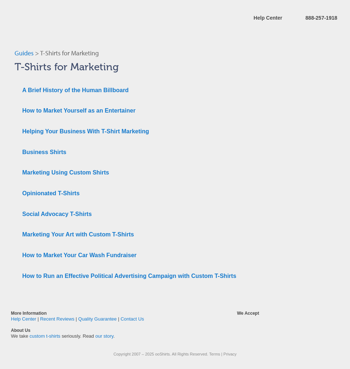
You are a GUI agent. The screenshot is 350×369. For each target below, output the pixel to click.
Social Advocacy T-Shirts (57, 214)
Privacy (230, 354)
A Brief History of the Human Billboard (75, 90)
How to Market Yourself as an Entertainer (79, 110)
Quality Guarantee (97, 319)
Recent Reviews (57, 319)
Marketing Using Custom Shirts (65, 172)
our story (104, 336)
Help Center (268, 18)
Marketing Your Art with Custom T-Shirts (78, 234)
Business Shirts (44, 152)
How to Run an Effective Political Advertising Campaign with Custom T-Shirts (129, 276)
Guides (24, 53)
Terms (214, 354)
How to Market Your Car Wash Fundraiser (79, 255)
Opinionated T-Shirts (50, 193)
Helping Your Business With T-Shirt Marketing (85, 131)
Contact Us (132, 319)
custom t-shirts (45, 336)
